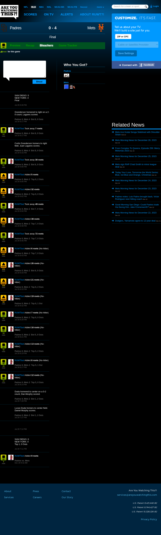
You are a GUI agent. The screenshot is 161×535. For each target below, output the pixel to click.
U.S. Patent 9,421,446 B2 (145, 503)
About (92, 14)
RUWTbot (19, 128)
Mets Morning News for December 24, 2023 (135, 180)
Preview (15, 45)
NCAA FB (72, 7)
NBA (41, 7)
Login (156, 6)
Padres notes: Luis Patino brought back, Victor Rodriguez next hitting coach (137, 197)
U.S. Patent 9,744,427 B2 (145, 507)
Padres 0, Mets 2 (22, 164)
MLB (33, 7)
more (99, 7)
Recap (30, 45)
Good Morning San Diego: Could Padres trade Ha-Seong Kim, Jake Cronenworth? (137, 205)
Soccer (83, 7)
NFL (26, 7)
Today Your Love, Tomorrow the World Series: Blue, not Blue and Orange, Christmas (136, 173)
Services (9, 497)
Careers (37, 497)
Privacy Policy (149, 519)
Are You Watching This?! (9, 12)
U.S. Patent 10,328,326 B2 (144, 512)
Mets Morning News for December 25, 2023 (135, 156)
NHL (49, 7)
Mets (91, 28)
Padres (15, 28)
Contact (66, 491)
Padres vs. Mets (22, 461)
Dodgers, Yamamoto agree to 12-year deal (135, 220)
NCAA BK (59, 7)
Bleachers (46, 45)
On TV (49, 14)
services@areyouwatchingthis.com (137, 495)
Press (36, 491)
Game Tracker (68, 45)
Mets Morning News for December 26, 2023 (135, 140)
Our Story (67, 497)
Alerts (66, 14)
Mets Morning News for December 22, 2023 (135, 212)
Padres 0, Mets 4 (22, 119)
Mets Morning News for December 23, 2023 (135, 188)
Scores (30, 14)
